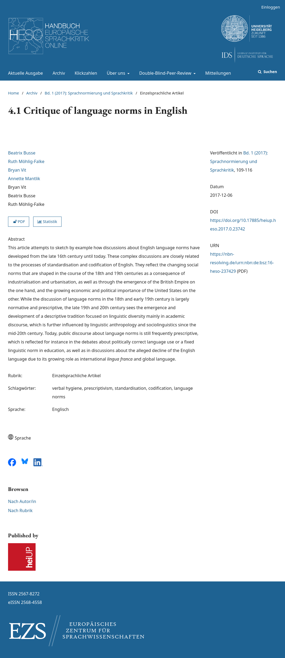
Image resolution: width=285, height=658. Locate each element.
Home (13, 93)
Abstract (16, 239)
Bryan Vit (17, 170)
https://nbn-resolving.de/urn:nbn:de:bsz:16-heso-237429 (242, 262)
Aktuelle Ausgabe (24, 73)
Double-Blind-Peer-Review (164, 73)
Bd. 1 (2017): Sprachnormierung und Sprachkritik (89, 93)
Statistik (47, 221)
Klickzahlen (85, 73)
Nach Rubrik (20, 510)
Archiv (58, 73)
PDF (18, 221)
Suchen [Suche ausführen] (270, 71)
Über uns (115, 73)
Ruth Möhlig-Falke (26, 161)
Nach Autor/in (22, 501)
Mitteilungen (217, 73)
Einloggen (268, 7)
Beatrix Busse (21, 153)
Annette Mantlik (24, 178)
